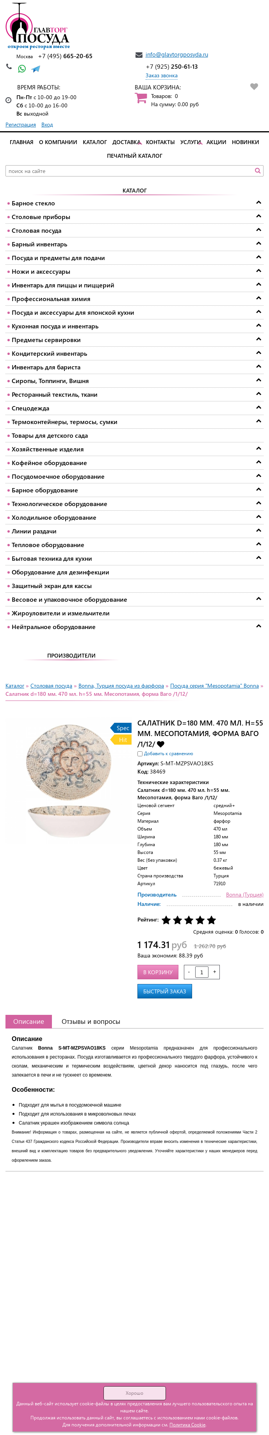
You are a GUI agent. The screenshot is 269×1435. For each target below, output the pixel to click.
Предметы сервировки (46, 339)
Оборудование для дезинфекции (60, 572)
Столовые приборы (41, 216)
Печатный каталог (134, 155)
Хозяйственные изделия (48, 449)
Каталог (95, 142)
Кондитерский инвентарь (49, 353)
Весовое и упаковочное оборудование (69, 599)
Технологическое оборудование (59, 503)
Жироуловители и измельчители (61, 613)
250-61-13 (172, 66)
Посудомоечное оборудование (58, 476)
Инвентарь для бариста (46, 367)
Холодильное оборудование (54, 517)
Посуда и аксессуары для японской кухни (73, 312)
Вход (47, 124)
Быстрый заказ (164, 991)
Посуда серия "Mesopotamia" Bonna (214, 685)
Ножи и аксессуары (41, 271)
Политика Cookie (187, 1425)
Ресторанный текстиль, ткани (55, 394)
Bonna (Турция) (245, 894)
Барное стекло (33, 203)
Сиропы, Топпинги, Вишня (50, 380)
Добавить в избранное (160, 743)
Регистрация (20, 124)
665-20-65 (65, 56)
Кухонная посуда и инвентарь (55, 326)
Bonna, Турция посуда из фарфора (121, 685)
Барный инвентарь (39, 244)
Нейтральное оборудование (54, 626)
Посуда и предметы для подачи (58, 257)
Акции (216, 142)
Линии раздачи (34, 531)
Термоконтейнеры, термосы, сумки (65, 421)
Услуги (190, 142)
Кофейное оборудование (49, 462)
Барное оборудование (45, 490)
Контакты (160, 142)
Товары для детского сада (50, 435)
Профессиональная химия (51, 298)
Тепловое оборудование (48, 544)
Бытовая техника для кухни (52, 558)
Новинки (245, 142)
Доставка (126, 142)
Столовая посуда (36, 230)
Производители (71, 655)
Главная (22, 142)
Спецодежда (30, 408)
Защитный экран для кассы (52, 585)
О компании (58, 142)
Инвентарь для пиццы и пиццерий (63, 285)
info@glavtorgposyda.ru (177, 54)
